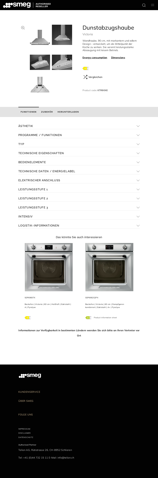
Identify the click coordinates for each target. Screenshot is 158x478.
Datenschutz (25, 437)
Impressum (24, 429)
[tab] (28, 112)
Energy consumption (95, 57)
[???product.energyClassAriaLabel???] (86, 68)
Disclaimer (24, 433)
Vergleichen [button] (92, 77)
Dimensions (118, 57)
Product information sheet (105, 317)
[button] (23, 27)
